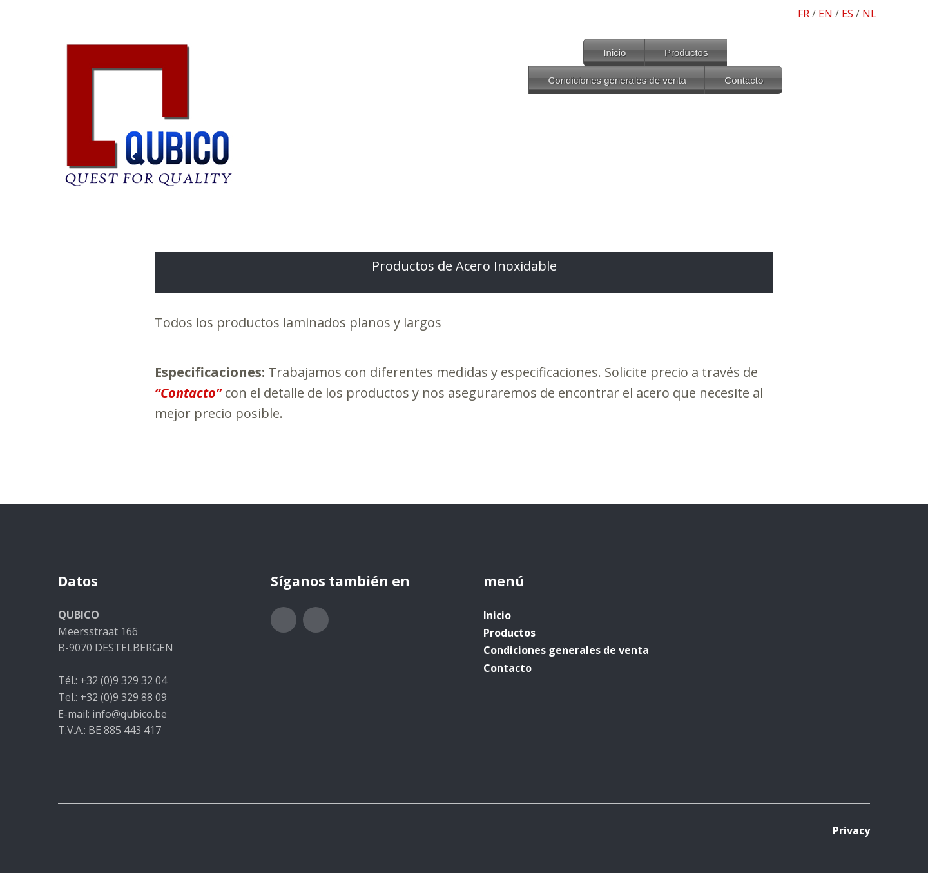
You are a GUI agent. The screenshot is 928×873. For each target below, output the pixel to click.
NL (869, 13)
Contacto (743, 80)
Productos (686, 52)
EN (825, 13)
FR (803, 13)
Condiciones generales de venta (617, 80)
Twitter (283, 620)
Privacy (851, 830)
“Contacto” (188, 392)
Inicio (614, 52)
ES (847, 13)
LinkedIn (316, 620)
